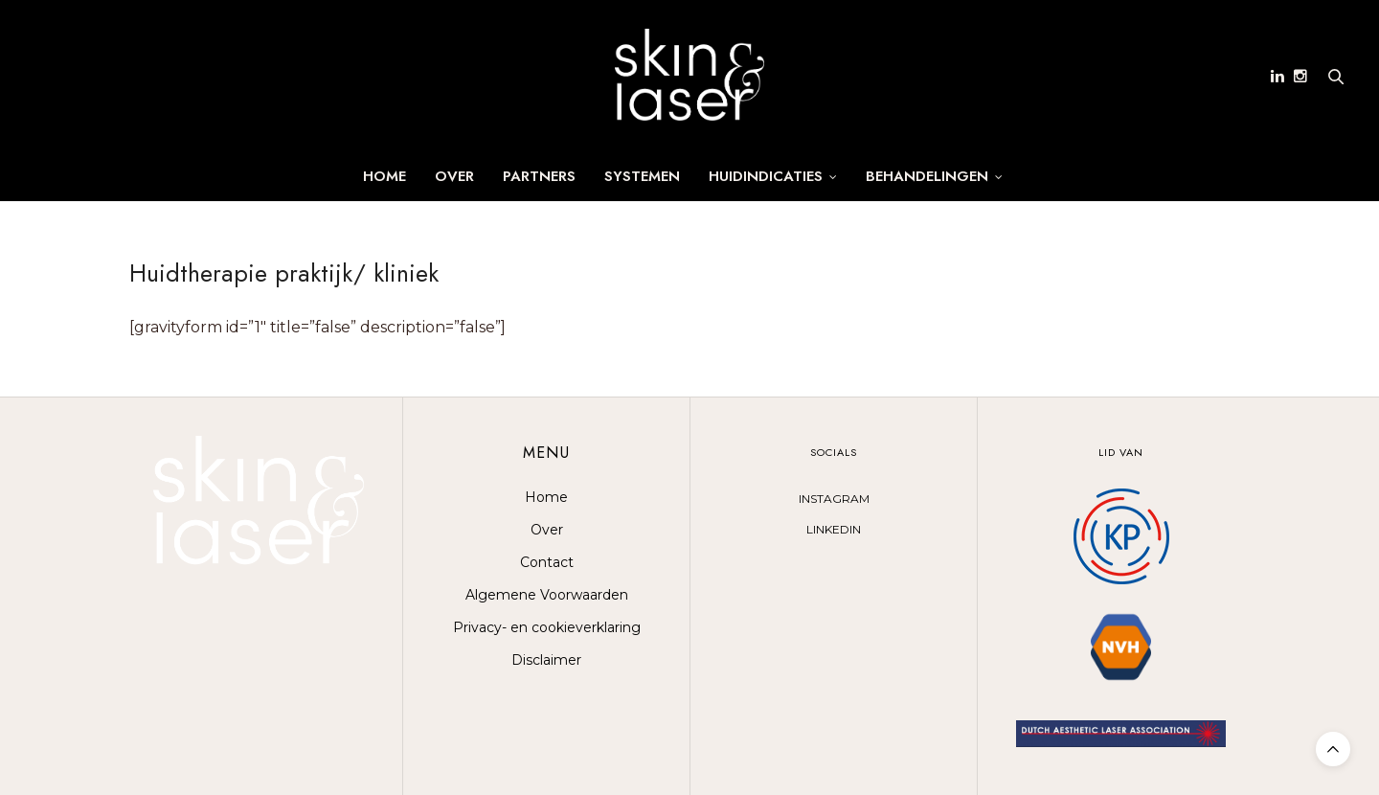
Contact (547, 562)
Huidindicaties (766, 176)
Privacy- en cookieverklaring (547, 627)
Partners (539, 176)
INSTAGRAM (834, 498)
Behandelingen (927, 176)
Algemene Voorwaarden (546, 594)
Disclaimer (546, 660)
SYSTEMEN (642, 176)
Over (454, 176)
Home (384, 176)
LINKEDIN (833, 529)
